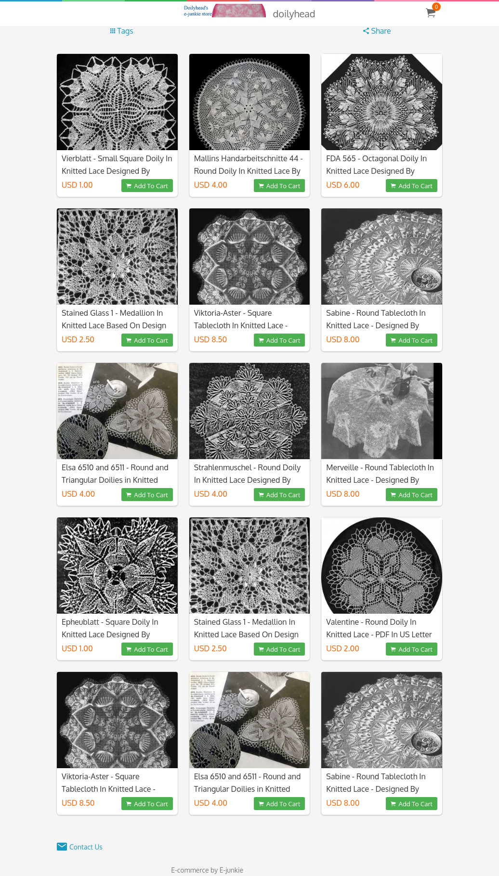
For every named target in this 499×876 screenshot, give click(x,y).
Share (377, 31)
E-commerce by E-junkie (207, 870)
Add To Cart (147, 185)
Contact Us (86, 847)
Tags (121, 31)
